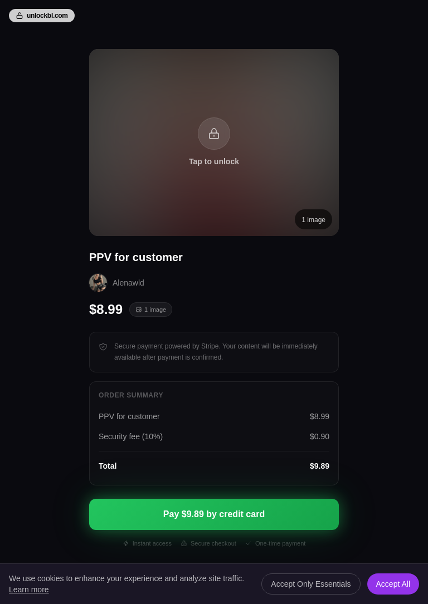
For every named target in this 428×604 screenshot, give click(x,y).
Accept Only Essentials (311, 584)
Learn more (29, 589)
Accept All (393, 584)
